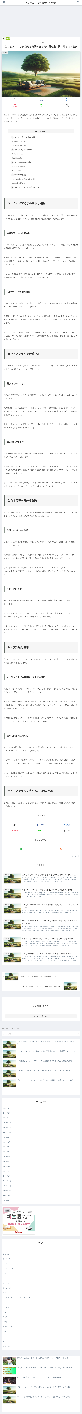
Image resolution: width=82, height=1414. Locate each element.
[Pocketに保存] (15, 105)
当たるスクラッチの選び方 (24, 150)
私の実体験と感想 (21, 176)
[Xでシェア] (15, 99)
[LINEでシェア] (41, 105)
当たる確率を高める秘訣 (23, 163)
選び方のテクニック (18, 154)
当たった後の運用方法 (19, 185)
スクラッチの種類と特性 (20, 146)
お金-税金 (6, 38)
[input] (41, 1036)
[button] (67, 105)
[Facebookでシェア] (41, 99)
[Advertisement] (41, 20)
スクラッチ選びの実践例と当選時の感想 (24, 180)
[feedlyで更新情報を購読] (21, 851)
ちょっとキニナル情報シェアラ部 (41, 3)
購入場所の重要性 (17, 159)
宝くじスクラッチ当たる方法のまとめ (27, 189)
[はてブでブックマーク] (67, 99)
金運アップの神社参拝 (19, 167)
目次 (40, 131)
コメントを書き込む (41, 1018)
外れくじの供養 (17, 172)
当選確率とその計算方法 (20, 141)
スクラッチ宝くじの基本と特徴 (25, 137)
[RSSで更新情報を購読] (60, 851)
